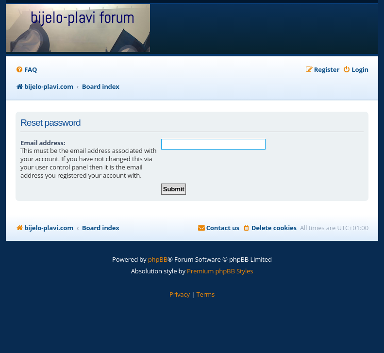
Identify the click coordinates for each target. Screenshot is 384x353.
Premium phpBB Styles (220, 271)
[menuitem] (26, 70)
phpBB (157, 259)
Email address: (42, 142)
